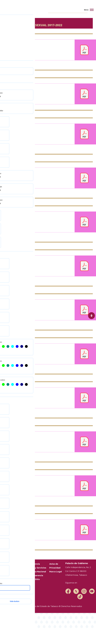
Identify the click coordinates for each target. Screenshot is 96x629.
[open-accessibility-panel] (91, 315)
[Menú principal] (88, 10)
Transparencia (32, 564)
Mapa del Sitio (32, 579)
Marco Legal (55, 571)
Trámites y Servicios (35, 568)
